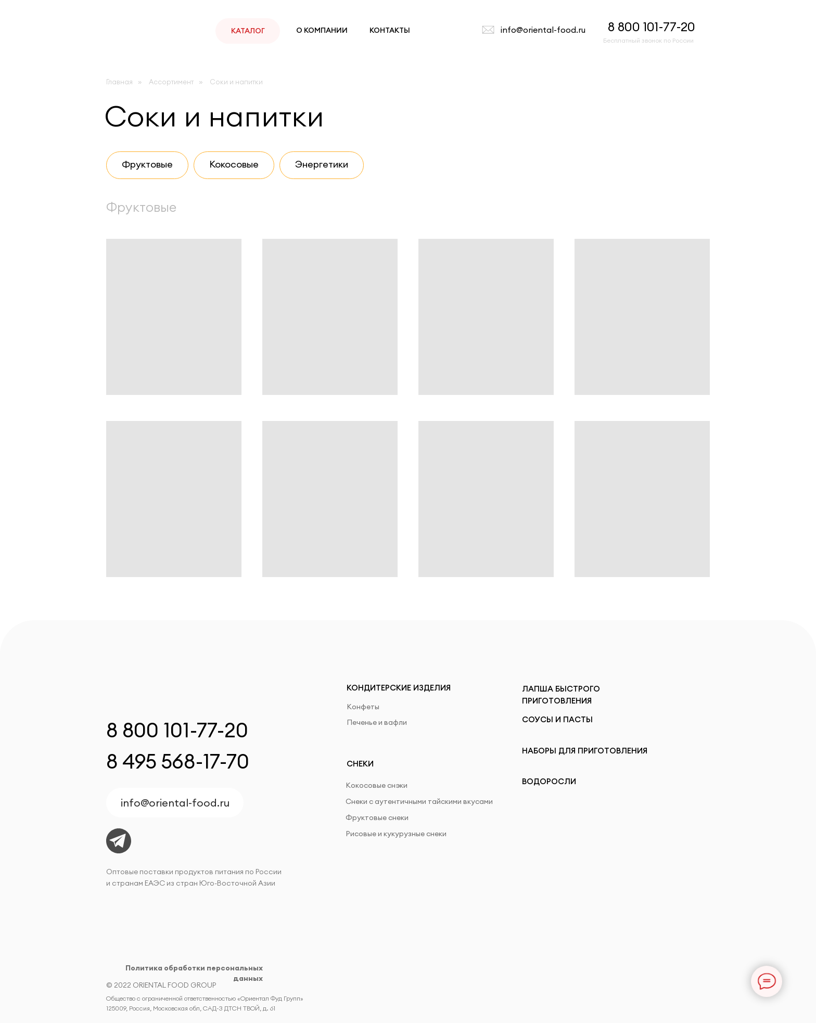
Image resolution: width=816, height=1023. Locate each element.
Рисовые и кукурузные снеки (396, 833)
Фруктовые (147, 164)
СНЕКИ (360, 764)
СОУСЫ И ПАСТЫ (557, 719)
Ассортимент (171, 82)
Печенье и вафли (377, 722)
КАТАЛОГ (248, 30)
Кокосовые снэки (376, 785)
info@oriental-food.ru (543, 29)
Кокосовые (234, 164)
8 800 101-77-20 (651, 26)
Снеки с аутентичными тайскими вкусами (419, 801)
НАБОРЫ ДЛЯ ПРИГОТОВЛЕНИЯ (584, 751)
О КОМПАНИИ (322, 30)
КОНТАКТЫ (389, 30)
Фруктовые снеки (377, 817)
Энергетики (321, 164)
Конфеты (363, 706)
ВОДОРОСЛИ (549, 781)
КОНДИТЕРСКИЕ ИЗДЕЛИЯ (399, 688)
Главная (119, 82)
